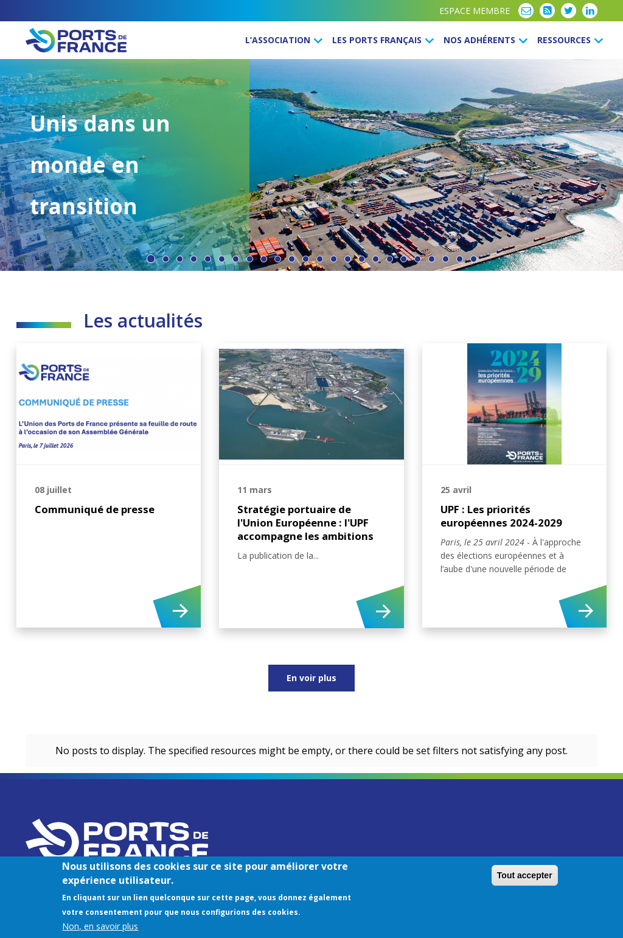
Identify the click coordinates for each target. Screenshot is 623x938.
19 (403, 259)
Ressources (568, 40)
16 (361, 259)
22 (445, 259)
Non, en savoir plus (100, 926)
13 (319, 259)
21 (431, 259)
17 (375, 259)
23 (459, 259)
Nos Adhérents (484, 40)
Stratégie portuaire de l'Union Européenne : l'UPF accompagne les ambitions (305, 522)
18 (389, 259)
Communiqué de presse (95, 509)
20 (417, 259)
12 (305, 259)
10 (277, 259)
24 (473, 259)
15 (347, 259)
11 (291, 259)
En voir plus (311, 678)
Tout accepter (524, 875)
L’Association (282, 40)
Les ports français (381, 40)
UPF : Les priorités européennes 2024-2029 (501, 516)
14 (333, 259)
